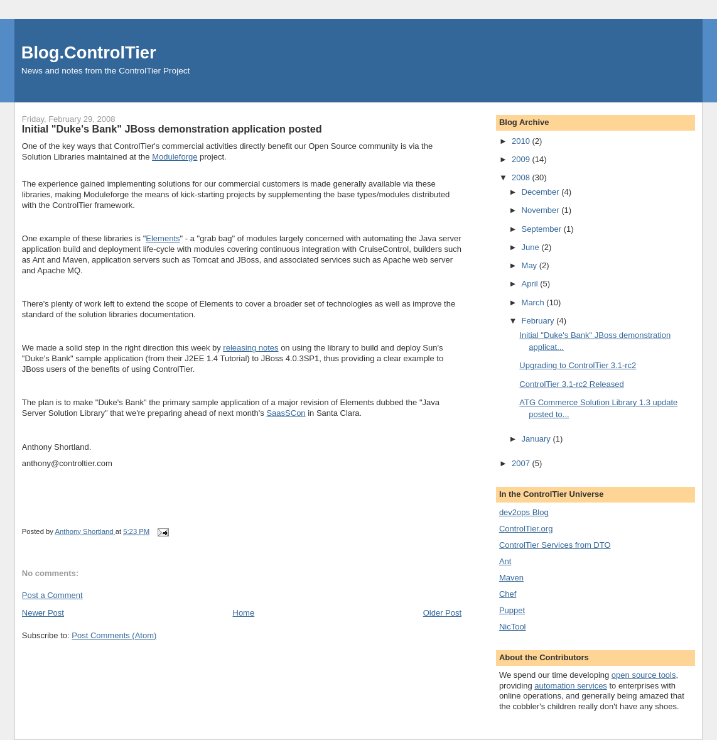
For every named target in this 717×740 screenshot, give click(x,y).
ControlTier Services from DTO (555, 545)
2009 (522, 159)
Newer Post (43, 613)
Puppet (512, 610)
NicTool (512, 626)
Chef (507, 594)
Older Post (442, 613)
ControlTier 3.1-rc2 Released (571, 384)
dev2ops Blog (524, 512)
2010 (522, 141)
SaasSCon (285, 413)
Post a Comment (52, 595)
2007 (522, 463)
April (531, 283)
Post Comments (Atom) (114, 635)
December (542, 192)
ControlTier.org (526, 528)
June (532, 247)
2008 (522, 177)
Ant (505, 561)
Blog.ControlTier (88, 52)
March (534, 302)
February (539, 320)
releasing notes (250, 347)
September (543, 229)
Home (244, 613)
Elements (163, 238)
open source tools (644, 675)
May (530, 265)
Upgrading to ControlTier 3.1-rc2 (577, 365)
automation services (570, 685)
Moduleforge (174, 156)
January (537, 438)
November (542, 210)
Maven (511, 577)
